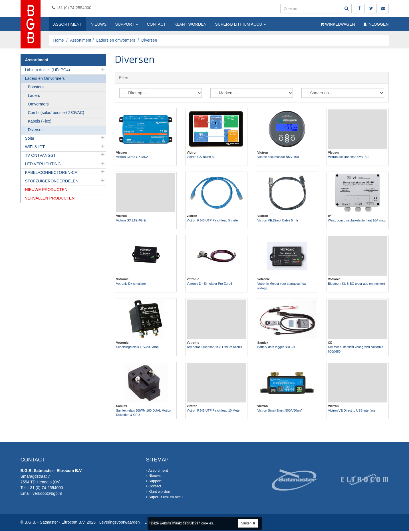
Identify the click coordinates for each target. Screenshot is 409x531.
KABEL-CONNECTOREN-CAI (51, 172)
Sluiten (248, 523)
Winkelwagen (337, 24)
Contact (156, 24)
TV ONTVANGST (40, 155)
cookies (207, 523)
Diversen (36, 129)
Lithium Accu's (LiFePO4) (47, 70)
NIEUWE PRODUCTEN (46, 189)
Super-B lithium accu (240, 24)
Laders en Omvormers (45, 78)
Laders (34, 95)
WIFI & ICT (35, 147)
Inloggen (376, 24)
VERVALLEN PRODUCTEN (50, 198)
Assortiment (67, 24)
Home (58, 40)
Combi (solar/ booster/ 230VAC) (56, 112)
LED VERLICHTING (43, 164)
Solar (30, 138)
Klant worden (190, 24)
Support (126, 24)
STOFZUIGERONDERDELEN (51, 181)
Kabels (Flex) (39, 121)
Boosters (36, 87)
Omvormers (38, 104)
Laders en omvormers (115, 40)
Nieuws (98, 24)
